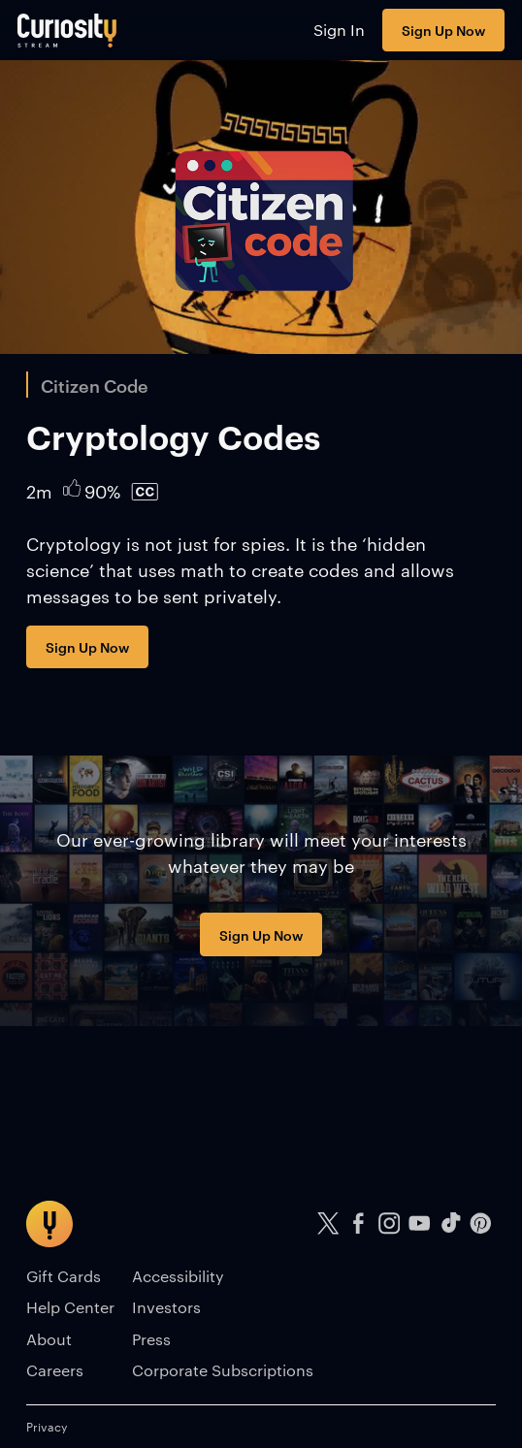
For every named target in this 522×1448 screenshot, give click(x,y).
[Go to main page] (67, 30)
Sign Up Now (443, 29)
